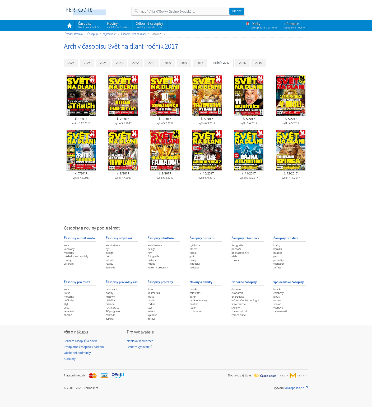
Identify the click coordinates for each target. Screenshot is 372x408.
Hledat (237, 11)
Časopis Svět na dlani (133, 34)
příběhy (110, 300)
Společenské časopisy (288, 282)
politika (194, 304)
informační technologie (245, 300)
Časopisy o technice (245, 238)
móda (151, 300)
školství (236, 307)
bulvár (193, 289)
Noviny (118, 25)
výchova (152, 315)
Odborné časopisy (149, 25)
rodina (151, 304)
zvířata (277, 267)
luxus (67, 293)
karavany (69, 249)
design (110, 252)
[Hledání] (185, 11)
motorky (69, 252)
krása (151, 296)
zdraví (151, 318)
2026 (71, 63)
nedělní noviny (198, 300)
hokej (193, 260)
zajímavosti (280, 311)
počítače (237, 249)
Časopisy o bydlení (119, 238)
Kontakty (69, 359)
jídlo (150, 289)
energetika (238, 296)
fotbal (193, 252)
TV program (113, 311)
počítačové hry (240, 252)
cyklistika (195, 245)
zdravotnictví (239, 311)
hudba (151, 263)
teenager (278, 263)
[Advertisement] (186, 206)
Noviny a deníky (201, 282)
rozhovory (196, 311)
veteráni (69, 263)
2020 (167, 63)
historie (152, 260)
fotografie (153, 256)
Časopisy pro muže (77, 282)
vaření (151, 311)
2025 (87, 63)
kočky (276, 245)
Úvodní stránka (74, 34)
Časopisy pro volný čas (122, 282)
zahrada (111, 267)
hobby (109, 293)
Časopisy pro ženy (160, 282)
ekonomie (237, 293)
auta (66, 245)
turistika (194, 267)
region (193, 307)
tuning (67, 260)
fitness (193, 249)
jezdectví (195, 263)
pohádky (278, 260)
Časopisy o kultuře (161, 238)
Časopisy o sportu (202, 238)
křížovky (111, 296)
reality (109, 263)
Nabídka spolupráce (140, 341)
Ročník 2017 (221, 63)
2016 (242, 63)
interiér (110, 260)
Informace (294, 25)
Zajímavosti (109, 34)
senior (277, 304)
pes (275, 256)
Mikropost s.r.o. (294, 388)
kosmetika (154, 293)
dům (108, 256)
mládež (277, 252)
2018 (200, 63)
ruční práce (112, 307)
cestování (111, 289)
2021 (151, 63)
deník (193, 296)
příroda (110, 304)
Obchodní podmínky (77, 353)
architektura (113, 245)
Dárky (264, 25)
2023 (119, 63)
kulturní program (158, 267)
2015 (258, 63)
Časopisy (89, 26)
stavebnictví (239, 304)
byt (108, 249)
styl (66, 304)
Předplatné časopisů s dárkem (84, 347)
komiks (277, 249)
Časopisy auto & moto (79, 238)
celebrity (278, 293)
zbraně (236, 260)
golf (192, 256)
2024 (103, 63)
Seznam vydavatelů (139, 347)
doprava (237, 289)
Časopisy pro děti (285, 238)
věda (234, 256)
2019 (184, 63)
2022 (135, 63)
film (150, 252)
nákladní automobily (76, 256)
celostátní (195, 293)
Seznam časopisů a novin (80, 341)
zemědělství (239, 315)
